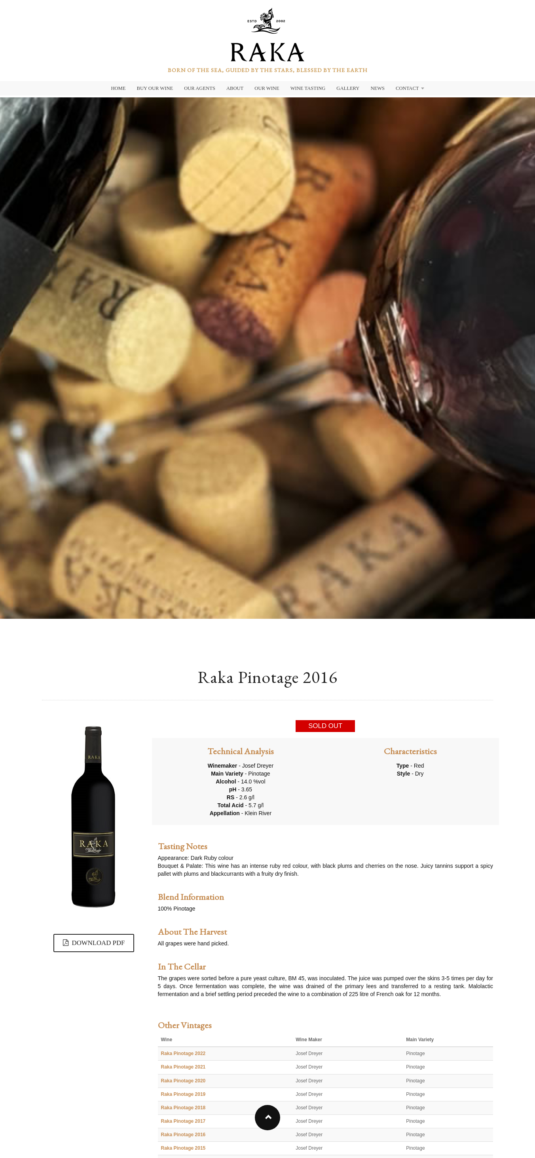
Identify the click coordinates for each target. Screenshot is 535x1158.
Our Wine (266, 88)
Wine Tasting (308, 88)
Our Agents (199, 88)
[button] (267, 1117)
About (234, 88)
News (377, 88)
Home (118, 88)
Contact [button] (410, 88)
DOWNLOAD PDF (94, 943)
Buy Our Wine (155, 88)
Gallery (347, 88)
